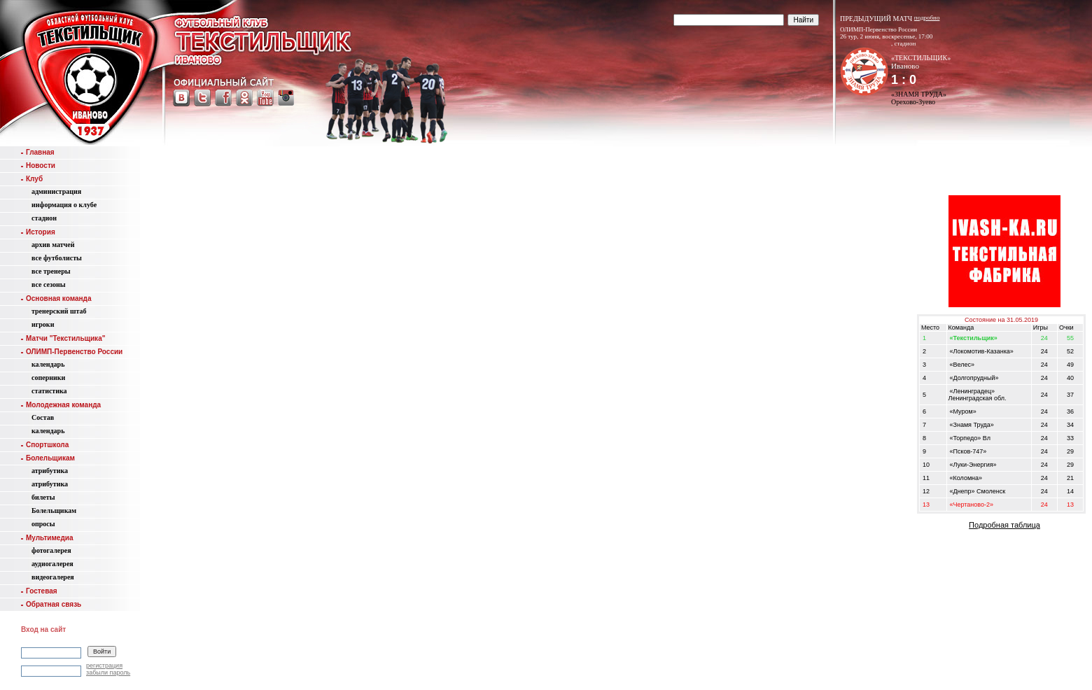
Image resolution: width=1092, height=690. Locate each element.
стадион (44, 218)
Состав (42, 417)
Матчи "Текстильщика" (63, 338)
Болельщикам (48, 458)
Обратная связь (51, 604)
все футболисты (56, 258)
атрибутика (49, 470)
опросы (43, 524)
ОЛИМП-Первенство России (71, 351)
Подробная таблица (1004, 525)
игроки (42, 324)
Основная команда (56, 298)
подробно (927, 17)
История (38, 232)
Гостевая (39, 591)
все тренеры (51, 271)
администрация (56, 191)
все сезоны (48, 284)
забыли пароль (108, 672)
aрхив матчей (52, 244)
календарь (47, 364)
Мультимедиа (47, 538)
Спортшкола (45, 445)
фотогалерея (51, 550)
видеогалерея (52, 577)
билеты (43, 497)
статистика (49, 391)
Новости (38, 165)
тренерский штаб (59, 311)
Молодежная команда (61, 405)
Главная (38, 152)
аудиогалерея (52, 564)
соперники (48, 377)
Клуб (32, 179)
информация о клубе (64, 205)
